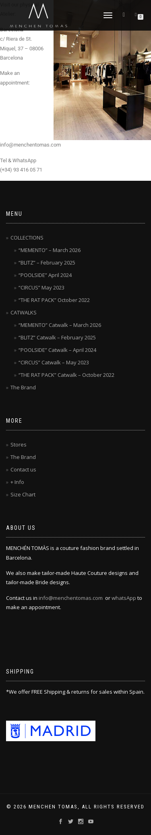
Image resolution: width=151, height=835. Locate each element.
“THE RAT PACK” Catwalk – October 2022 (66, 374)
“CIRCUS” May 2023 (41, 287)
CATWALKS (23, 312)
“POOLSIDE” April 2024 (45, 275)
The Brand (23, 387)
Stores (18, 444)
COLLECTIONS (26, 237)
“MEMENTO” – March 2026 (50, 250)
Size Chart (22, 494)
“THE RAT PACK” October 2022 (54, 300)
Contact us (23, 469)
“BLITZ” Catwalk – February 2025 (57, 337)
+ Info (17, 482)
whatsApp (124, 597)
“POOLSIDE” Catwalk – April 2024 (57, 349)
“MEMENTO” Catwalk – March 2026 (60, 325)
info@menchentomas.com (71, 597)
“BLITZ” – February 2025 (47, 262)
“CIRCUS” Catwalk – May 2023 (54, 362)
